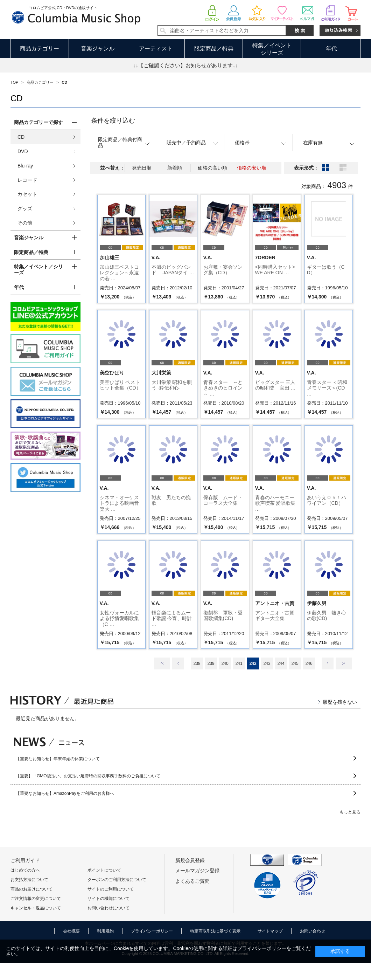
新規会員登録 (190, 860)
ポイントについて (104, 870)
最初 (162, 663)
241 (239, 663)
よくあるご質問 (192, 881)
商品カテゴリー (39, 48)
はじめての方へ (25, 870)
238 (197, 663)
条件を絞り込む (113, 120)
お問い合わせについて (109, 908)
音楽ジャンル (97, 48)
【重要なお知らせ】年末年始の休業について (58, 758)
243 (267, 663)
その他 (25, 223)
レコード (27, 180)
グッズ (25, 208)
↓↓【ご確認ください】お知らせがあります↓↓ (185, 65)
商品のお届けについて (31, 889)
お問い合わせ (312, 931)
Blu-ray (25, 165)
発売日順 (142, 168)
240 (225, 663)
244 (281, 663)
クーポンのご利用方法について (117, 879)
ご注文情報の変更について (35, 898)
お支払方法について (29, 879)
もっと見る (350, 812)
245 (295, 663)
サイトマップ (270, 931)
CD (21, 137)
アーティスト (156, 48)
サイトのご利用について (111, 889)
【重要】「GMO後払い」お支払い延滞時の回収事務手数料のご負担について (88, 775)
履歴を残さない (340, 702)
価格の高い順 (212, 168)
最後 (344, 663)
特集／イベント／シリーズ (38, 269)
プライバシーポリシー (152, 931)
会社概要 (71, 931)
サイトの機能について (109, 898)
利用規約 (105, 931)
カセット (27, 194)
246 (309, 663)
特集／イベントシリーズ (272, 49)
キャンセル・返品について (35, 908)
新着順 (174, 168)
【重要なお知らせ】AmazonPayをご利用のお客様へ (65, 793)
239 (211, 663)
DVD (23, 151)
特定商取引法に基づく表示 (215, 931)
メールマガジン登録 (197, 870)
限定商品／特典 (213, 48)
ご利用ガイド (25, 860)
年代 (331, 48)
